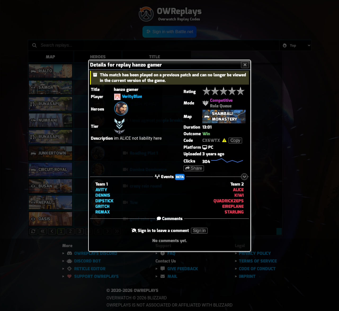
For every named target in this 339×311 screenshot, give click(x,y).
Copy (235, 140)
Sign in (199, 230)
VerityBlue (132, 96)
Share (193, 168)
